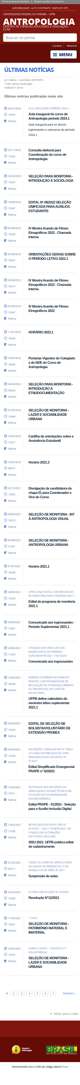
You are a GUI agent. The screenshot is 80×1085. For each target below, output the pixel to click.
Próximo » (69, 993)
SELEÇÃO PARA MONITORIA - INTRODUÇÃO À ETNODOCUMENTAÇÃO (50, 388)
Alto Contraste (40, 8)
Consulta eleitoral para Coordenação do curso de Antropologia (47, 154)
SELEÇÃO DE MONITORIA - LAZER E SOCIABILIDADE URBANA (48, 414)
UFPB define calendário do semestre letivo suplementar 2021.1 (48, 703)
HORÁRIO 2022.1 (40, 332)
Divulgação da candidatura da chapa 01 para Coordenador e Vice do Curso (49, 492)
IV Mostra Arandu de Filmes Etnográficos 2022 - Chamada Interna (49, 232)
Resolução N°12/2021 (43, 898)
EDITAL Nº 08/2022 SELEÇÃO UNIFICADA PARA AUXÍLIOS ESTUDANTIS (49, 206)
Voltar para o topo (66, 1014)
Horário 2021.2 (38, 462)
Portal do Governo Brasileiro (16, 1)
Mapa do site (60, 8)
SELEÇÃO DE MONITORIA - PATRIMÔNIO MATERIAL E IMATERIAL (48, 928)
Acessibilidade (21, 8)
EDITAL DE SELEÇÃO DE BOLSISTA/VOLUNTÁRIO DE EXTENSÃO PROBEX (49, 728)
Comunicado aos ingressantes (50, 661)
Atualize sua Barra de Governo (48, 1)
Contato (57, 45)
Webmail (72, 45)
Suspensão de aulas (43, 876)
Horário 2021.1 (38, 566)
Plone (65, 1066)
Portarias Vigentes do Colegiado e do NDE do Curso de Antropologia (51, 362)
